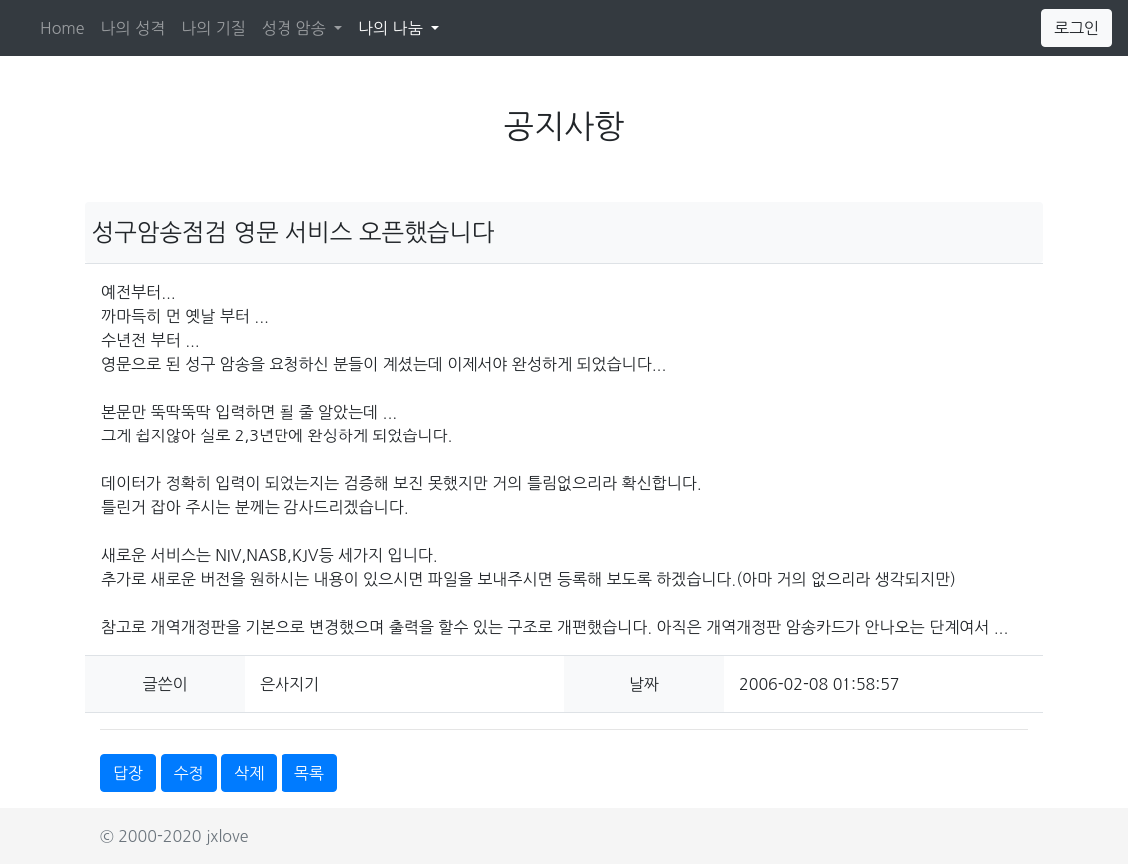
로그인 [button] (1076, 28)
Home (62, 28)
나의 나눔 (402, 25)
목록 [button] (309, 773)
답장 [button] (128, 773)
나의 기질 (213, 28)
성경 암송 (296, 28)
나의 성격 (133, 28)
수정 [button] (189, 773)
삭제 (249, 773)
